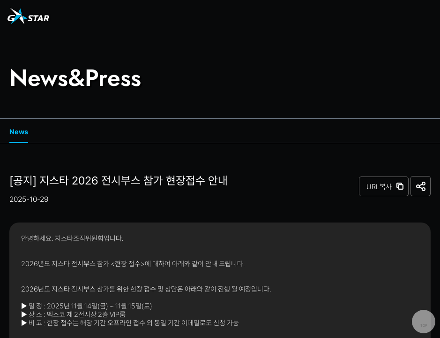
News (18, 132)
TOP (423, 325)
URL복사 (379, 187)
